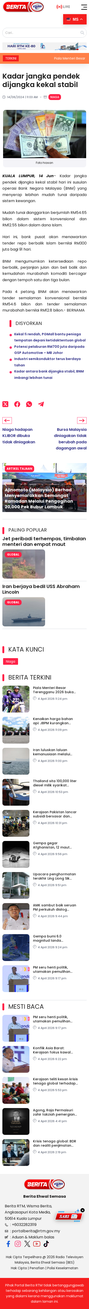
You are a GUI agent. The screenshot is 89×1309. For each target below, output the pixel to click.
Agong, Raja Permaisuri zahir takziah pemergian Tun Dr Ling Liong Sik (54, 1112)
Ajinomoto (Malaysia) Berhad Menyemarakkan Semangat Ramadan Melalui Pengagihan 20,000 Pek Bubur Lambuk (39, 498)
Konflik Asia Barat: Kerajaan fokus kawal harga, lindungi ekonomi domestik (54, 1050)
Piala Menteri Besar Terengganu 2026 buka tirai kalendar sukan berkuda (53, 690)
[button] (84, 7)
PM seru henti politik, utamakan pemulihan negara (51, 969)
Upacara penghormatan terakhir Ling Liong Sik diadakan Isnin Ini (54, 876)
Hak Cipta (19, 1268)
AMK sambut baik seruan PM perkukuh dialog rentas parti (54, 907)
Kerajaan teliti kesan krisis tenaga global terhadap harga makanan (55, 1081)
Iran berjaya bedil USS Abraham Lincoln (41, 589)
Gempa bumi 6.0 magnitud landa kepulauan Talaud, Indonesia (49, 938)
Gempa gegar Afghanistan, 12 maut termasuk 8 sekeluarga (53, 845)
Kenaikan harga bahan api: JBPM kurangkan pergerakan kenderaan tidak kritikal (53, 721)
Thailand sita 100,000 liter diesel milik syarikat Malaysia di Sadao (55, 783)
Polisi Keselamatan (62, 1268)
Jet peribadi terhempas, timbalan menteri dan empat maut (44, 541)
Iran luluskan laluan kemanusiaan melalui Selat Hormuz (51, 752)
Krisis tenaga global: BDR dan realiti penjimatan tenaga (54, 1143)
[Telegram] (41, 404)
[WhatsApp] (29, 404)
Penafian (37, 1268)
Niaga (54, 97)
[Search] (82, 32)
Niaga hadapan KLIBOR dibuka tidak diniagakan (18, 436)
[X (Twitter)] (5, 404)
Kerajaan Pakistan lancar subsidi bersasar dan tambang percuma (55, 814)
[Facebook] (17, 404)
